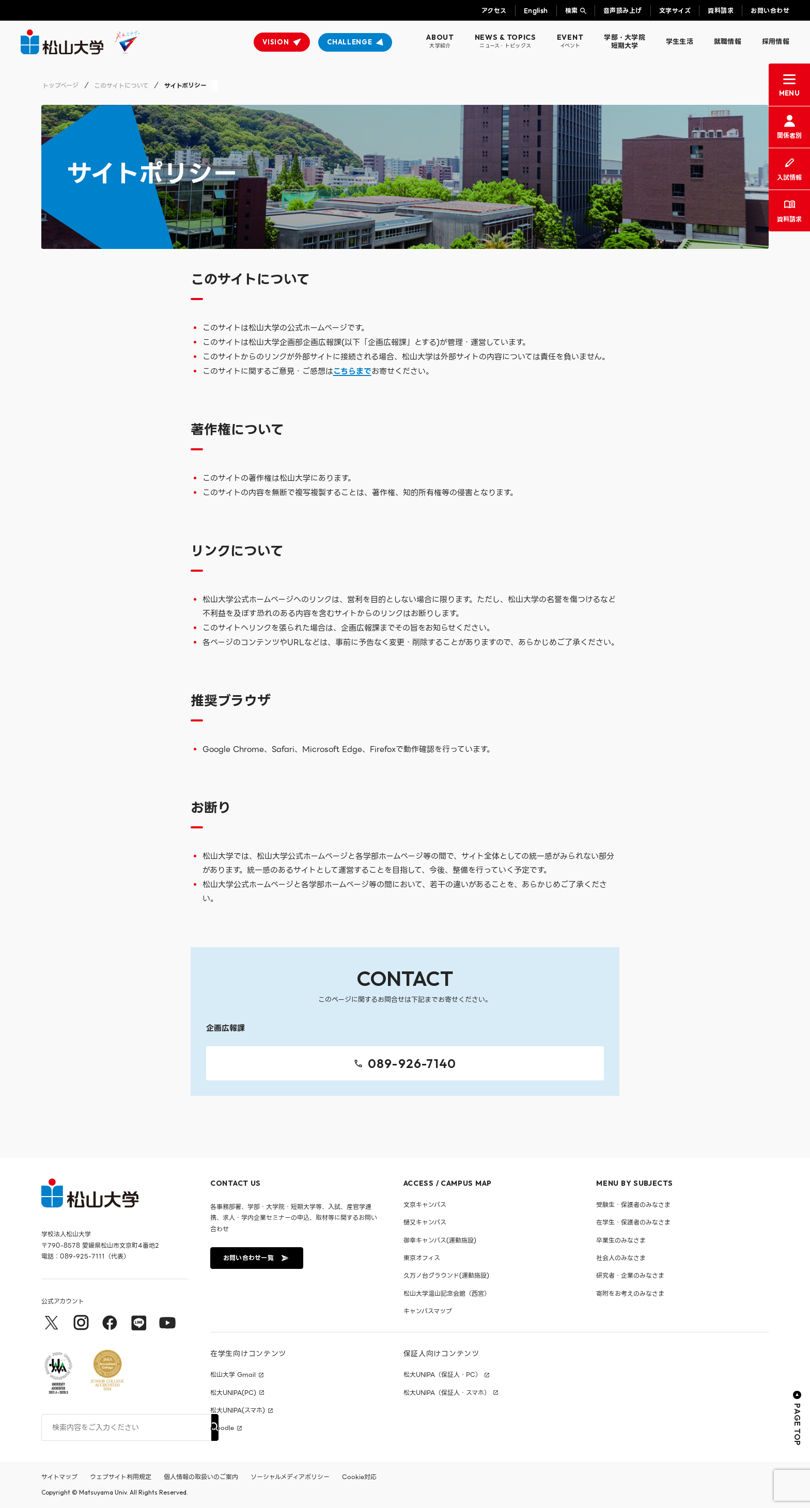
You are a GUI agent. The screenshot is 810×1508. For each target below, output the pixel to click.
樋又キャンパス (424, 1222)
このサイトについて (121, 85)
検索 (571, 10)
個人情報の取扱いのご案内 (201, 1477)
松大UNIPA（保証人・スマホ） (446, 1392)
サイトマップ (59, 1477)
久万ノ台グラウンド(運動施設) (446, 1275)
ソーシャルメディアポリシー (290, 1477)
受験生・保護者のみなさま (633, 1204)
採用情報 (775, 41)
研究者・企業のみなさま (630, 1275)
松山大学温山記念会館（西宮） (446, 1293)
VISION (275, 42)
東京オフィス (421, 1258)
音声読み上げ (622, 10)
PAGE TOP (797, 1418)
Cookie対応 (359, 1477)
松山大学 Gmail (233, 1374)
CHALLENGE (349, 42)
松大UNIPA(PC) (233, 1392)
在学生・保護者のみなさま (633, 1222)
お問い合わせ (770, 10)
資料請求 (721, 10)
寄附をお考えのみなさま (630, 1293)
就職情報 (727, 41)
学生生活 (679, 41)
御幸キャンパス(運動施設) (439, 1240)
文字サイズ (675, 10)
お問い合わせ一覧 (255, 1258)
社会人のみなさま (621, 1258)
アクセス (494, 10)
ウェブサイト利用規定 (120, 1477)
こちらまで (352, 371)
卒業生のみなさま (621, 1240)
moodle (222, 1428)
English (536, 10)
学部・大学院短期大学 (624, 41)
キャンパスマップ (427, 1311)
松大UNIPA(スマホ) (237, 1410)
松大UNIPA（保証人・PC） (442, 1374)
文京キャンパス (424, 1204)
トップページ (60, 85)
